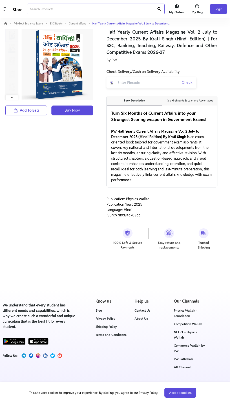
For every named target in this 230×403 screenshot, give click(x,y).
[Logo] (17, 9)
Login (219, 9)
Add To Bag (26, 110)
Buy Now (72, 110)
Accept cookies (180, 393)
